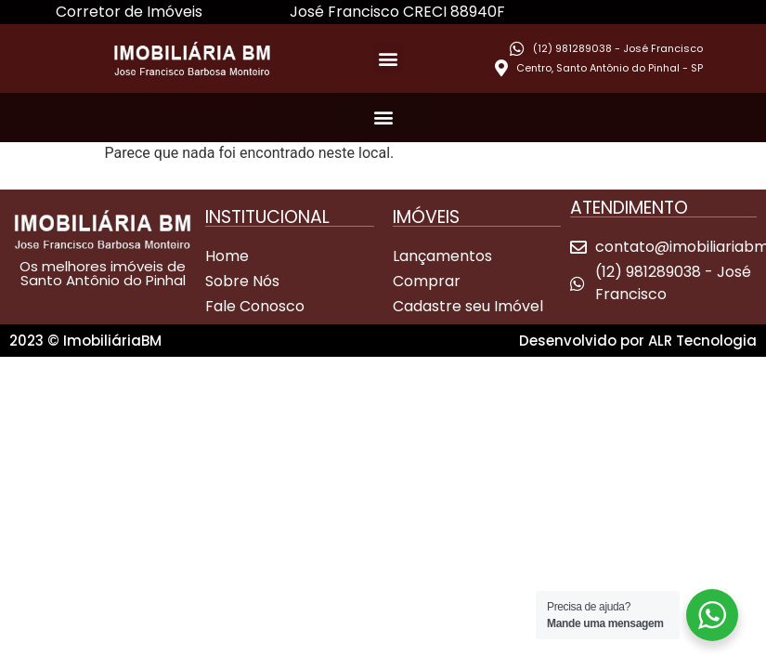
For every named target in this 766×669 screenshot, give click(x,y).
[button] (388, 58)
